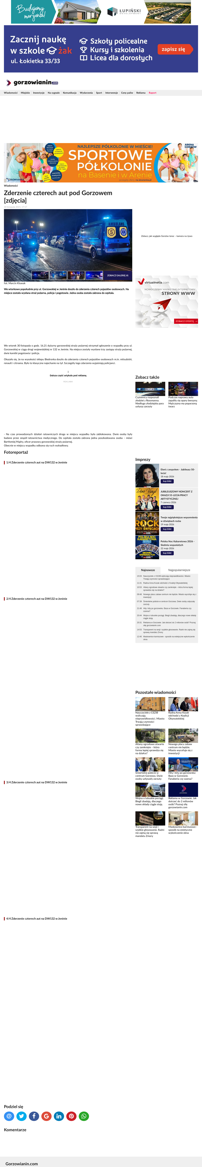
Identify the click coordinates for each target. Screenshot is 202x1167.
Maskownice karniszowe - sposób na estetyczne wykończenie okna (169, 638)
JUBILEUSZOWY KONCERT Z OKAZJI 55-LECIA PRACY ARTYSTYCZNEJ (176, 495)
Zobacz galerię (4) (117, 275)
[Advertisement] (101, 119)
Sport (99, 93)
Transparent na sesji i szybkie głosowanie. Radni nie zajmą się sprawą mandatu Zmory (169, 631)
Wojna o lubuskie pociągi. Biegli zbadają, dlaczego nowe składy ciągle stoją (169, 616)
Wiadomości (11, 93)
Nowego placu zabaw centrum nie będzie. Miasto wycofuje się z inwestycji (169, 595)
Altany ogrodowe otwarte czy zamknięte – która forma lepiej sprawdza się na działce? (168, 588)
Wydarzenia (86, 93)
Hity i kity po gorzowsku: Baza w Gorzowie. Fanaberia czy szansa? (167, 609)
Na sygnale (54, 93)
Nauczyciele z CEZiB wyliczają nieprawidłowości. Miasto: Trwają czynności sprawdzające (167, 577)
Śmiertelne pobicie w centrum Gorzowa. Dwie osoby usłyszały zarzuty (169, 602)
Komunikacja (70, 93)
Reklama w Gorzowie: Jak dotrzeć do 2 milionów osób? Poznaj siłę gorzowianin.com (169, 624)
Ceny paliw (127, 93)
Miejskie (25, 93)
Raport (152, 93)
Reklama (141, 93)
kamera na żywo (184, 236)
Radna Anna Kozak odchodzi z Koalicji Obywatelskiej (165, 583)
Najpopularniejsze (179, 570)
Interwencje (111, 93)
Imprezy (142, 460)
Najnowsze (148, 570)
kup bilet (167, 481)
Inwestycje (39, 93)
